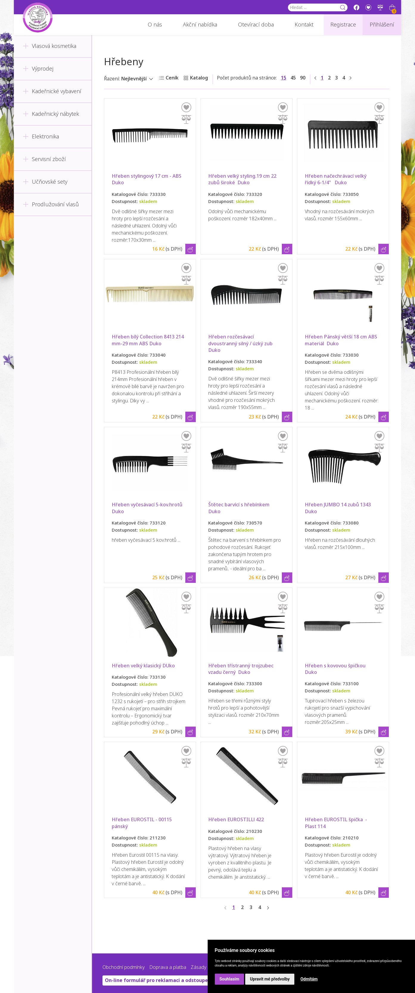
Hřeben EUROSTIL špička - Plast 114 (336, 823)
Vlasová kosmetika (49, 46)
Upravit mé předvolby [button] (270, 979)
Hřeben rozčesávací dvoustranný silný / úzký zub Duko (241, 343)
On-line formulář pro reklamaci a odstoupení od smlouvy (173, 980)
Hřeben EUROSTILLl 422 (236, 819)
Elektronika (41, 136)
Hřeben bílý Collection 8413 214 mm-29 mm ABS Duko (148, 340)
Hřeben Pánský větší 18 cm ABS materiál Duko (341, 340)
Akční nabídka (200, 25)
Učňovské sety (45, 182)
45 (293, 77)
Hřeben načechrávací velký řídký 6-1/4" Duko (336, 179)
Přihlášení (382, 25)
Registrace (343, 25)
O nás (155, 25)
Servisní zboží (44, 159)
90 (302, 77)
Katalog (199, 77)
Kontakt (304, 25)
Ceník (172, 77)
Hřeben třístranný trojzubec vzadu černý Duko (241, 669)
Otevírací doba (256, 25)
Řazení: (112, 78)
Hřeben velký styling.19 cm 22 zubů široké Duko (243, 179)
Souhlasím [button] (230, 979)
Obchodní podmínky (123, 967)
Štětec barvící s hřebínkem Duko (240, 508)
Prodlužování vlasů (51, 204)
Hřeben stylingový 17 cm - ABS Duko (148, 179)
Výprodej (38, 69)
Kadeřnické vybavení (52, 91)
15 (283, 77)
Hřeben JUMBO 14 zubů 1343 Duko (339, 508)
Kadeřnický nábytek (51, 114)
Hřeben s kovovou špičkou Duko (336, 669)
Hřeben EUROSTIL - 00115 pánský (143, 823)
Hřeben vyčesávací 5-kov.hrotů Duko (148, 508)
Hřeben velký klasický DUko (143, 665)
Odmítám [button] (309, 979)
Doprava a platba (167, 967)
